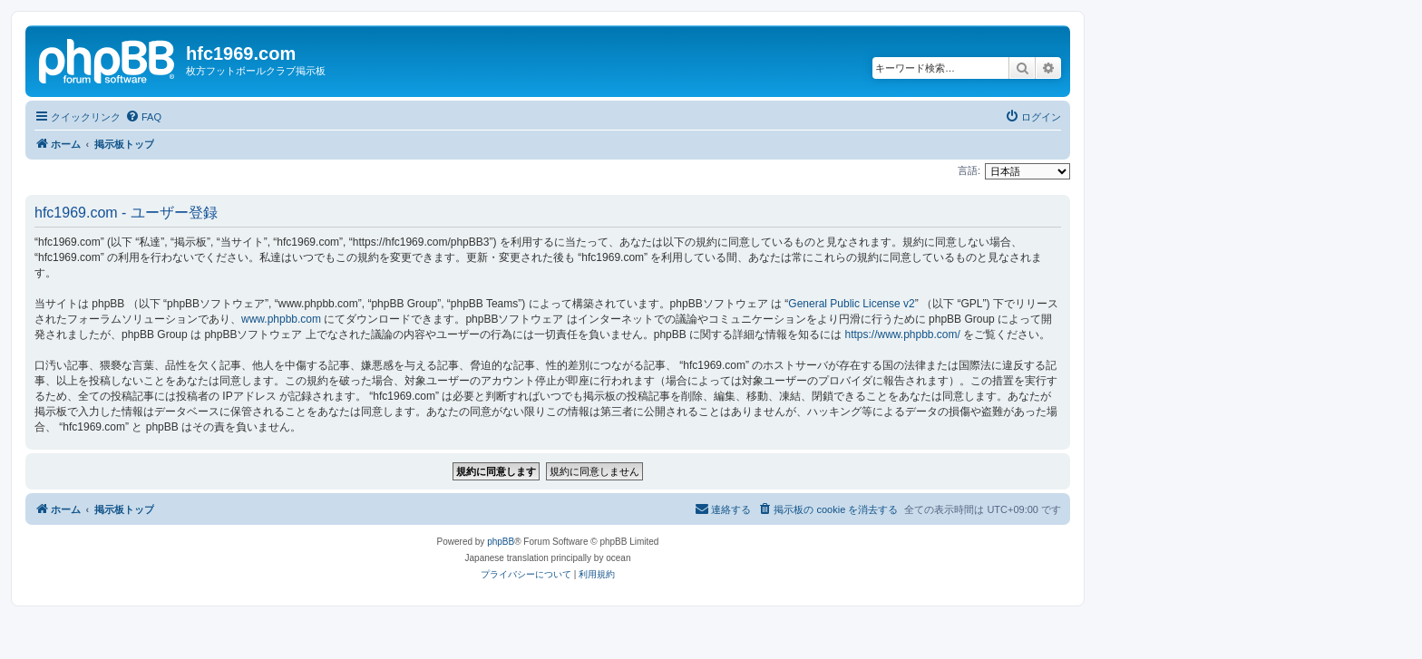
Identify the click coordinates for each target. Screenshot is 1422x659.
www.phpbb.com (281, 319)
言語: (969, 170)
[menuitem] (143, 117)
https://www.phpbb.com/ (901, 334)
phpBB (500, 542)
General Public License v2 (851, 303)
